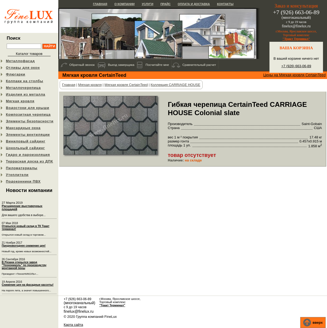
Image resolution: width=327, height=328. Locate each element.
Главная (100, 4)
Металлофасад (20, 61)
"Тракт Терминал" (296, 39)
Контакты (225, 4)
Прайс (165, 4)
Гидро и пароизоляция (28, 155)
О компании (124, 4)
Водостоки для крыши (27, 108)
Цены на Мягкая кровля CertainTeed (294, 75)
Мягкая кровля (20, 101)
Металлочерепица (23, 88)
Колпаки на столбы (24, 81)
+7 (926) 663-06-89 (296, 66)
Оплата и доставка (194, 4)
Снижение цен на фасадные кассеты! (28, 284)
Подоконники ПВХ (23, 181)
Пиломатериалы (21, 168)
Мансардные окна (23, 128)
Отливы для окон (23, 68)
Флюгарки (15, 74)
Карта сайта (73, 325)
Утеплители (17, 175)
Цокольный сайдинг (25, 148)
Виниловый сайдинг (25, 141)
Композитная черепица (28, 114)
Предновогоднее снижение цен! (24, 245)
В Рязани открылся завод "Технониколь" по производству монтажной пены (24, 265)
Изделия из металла (25, 94)
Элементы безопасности (30, 121)
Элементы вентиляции (28, 135)
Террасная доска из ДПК (29, 161)
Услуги (147, 4)
